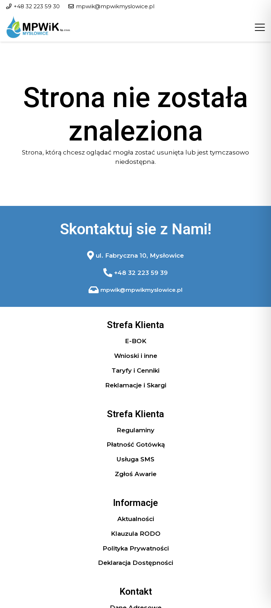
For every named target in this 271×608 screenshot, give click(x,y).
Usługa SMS (135, 459)
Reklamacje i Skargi (135, 385)
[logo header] (38, 27)
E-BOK (135, 341)
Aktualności (135, 518)
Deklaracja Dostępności (135, 562)
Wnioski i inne (135, 355)
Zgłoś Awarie (136, 474)
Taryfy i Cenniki (135, 370)
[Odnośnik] (135, 255)
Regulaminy (135, 430)
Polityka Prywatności (136, 548)
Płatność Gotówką (136, 444)
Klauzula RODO (136, 533)
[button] (260, 27)
